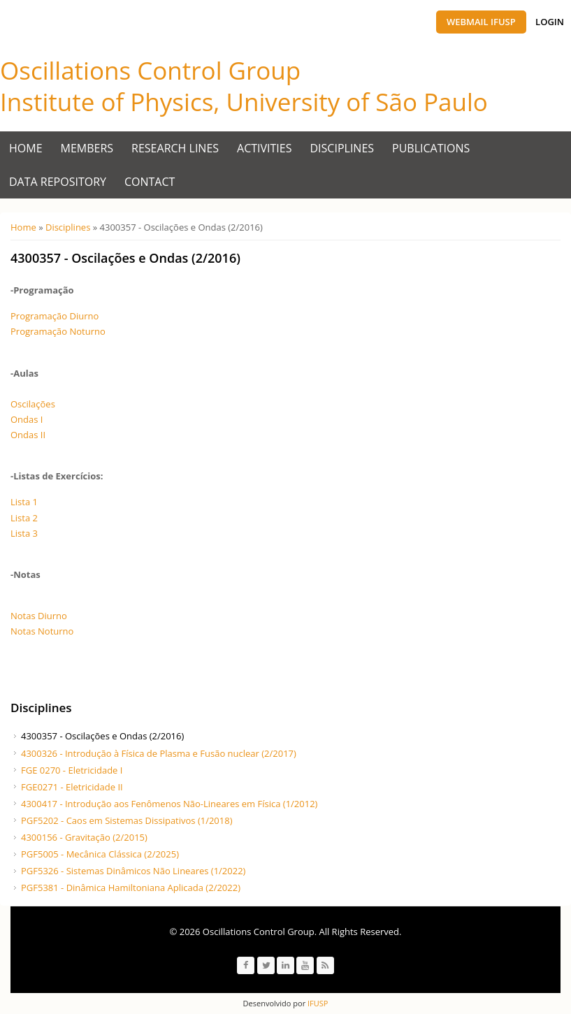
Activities (264, 148)
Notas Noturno (41, 631)
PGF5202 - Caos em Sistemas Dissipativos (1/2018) (127, 820)
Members (87, 148)
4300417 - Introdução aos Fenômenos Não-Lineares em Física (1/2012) (169, 803)
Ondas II (27, 434)
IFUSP (316, 1003)
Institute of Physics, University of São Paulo (244, 101)
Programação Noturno (58, 331)
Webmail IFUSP (481, 21)
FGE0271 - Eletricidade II (72, 787)
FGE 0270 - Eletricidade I (71, 770)
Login (549, 21)
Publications (431, 148)
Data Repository (57, 181)
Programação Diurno (54, 316)
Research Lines (175, 148)
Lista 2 (24, 518)
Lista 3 (24, 533)
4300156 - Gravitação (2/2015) (84, 837)
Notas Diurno (38, 615)
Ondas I (26, 419)
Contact (149, 181)
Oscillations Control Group (150, 70)
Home (26, 148)
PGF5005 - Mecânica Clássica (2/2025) (100, 854)
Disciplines (342, 148)
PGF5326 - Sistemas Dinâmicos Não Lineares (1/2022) (133, 870)
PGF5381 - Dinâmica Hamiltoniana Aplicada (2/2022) (130, 887)
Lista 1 (24, 501)
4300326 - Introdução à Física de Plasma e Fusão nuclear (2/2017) (158, 753)
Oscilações (32, 404)
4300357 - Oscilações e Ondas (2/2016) (102, 736)
